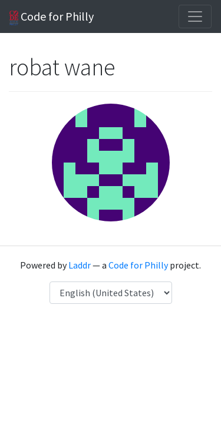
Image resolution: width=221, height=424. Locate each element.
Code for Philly (51, 17)
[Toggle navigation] (195, 16)
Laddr (79, 265)
